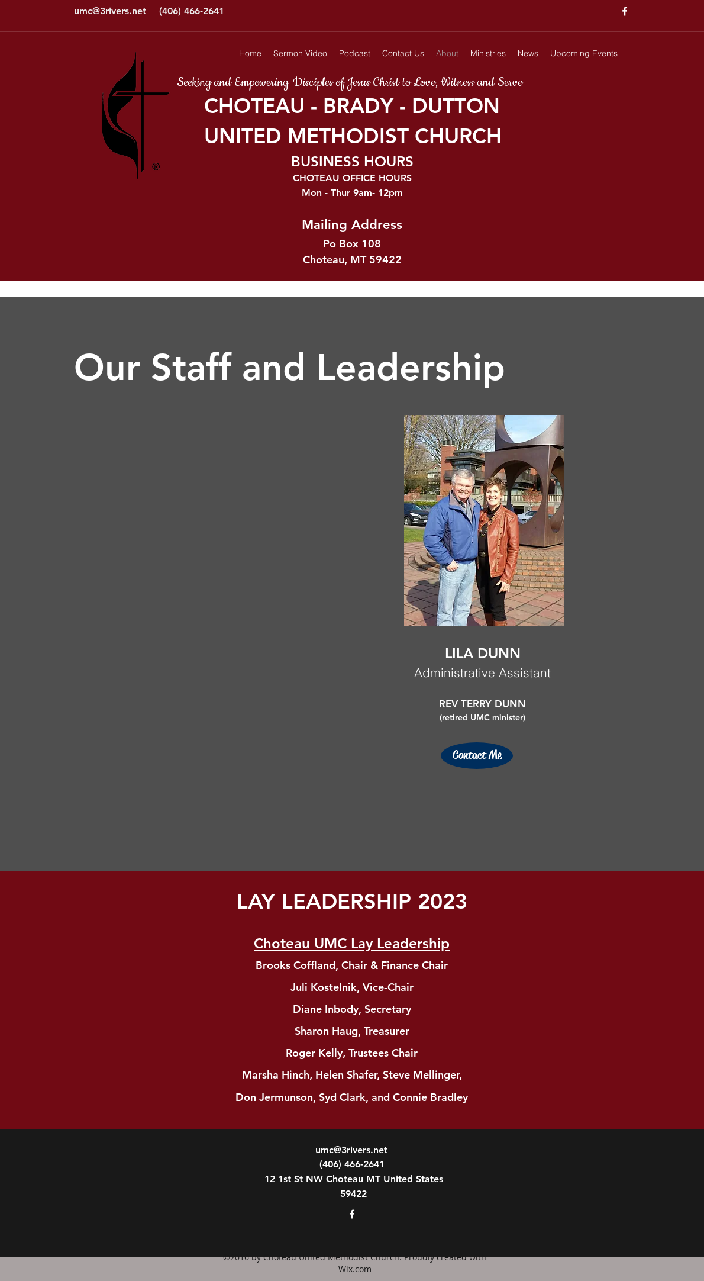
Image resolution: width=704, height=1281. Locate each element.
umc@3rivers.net (110, 11)
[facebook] (625, 11)
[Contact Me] (477, 755)
